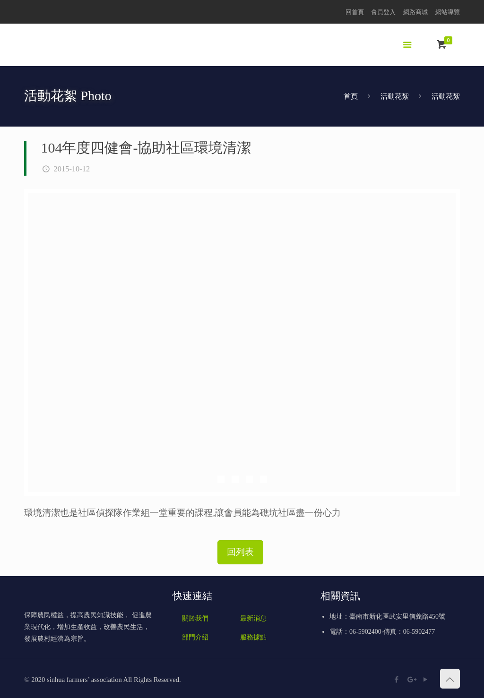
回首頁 (355, 12)
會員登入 (383, 12)
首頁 (351, 96)
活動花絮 (394, 96)
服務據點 (253, 637)
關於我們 (195, 618)
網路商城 (415, 12)
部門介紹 (195, 637)
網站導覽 (447, 12)
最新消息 (253, 618)
